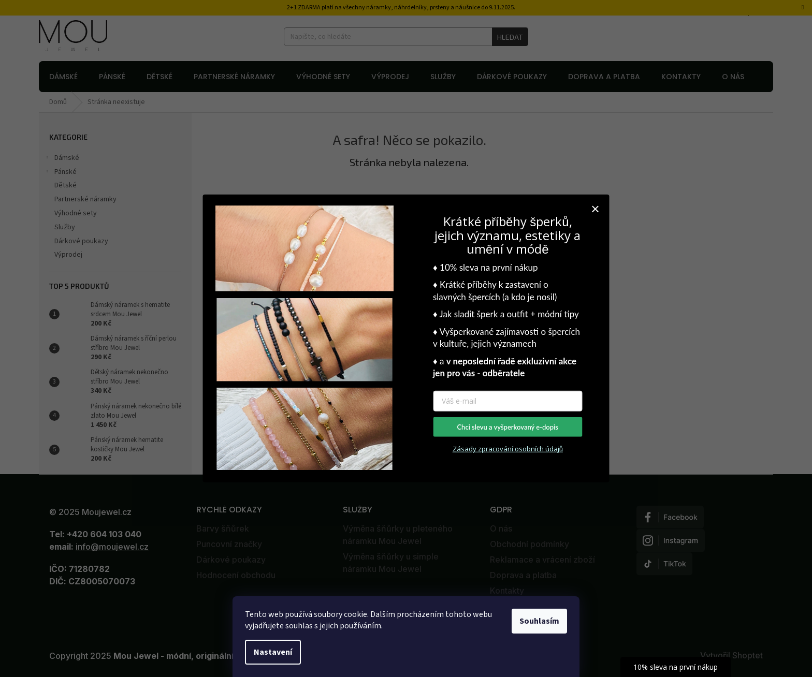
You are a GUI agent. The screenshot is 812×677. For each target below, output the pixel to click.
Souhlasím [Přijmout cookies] (539, 621)
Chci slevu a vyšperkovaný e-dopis (507, 427)
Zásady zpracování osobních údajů (508, 448)
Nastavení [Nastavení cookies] (273, 652)
